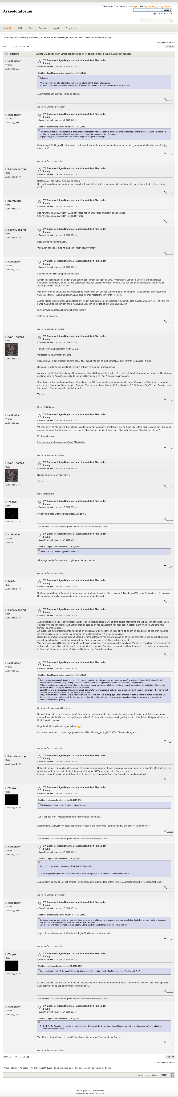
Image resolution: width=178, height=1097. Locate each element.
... (19, 46)
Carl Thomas (16, 336)
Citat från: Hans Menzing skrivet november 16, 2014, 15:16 (62, 127)
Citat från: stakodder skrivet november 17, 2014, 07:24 (60, 800)
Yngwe (12, 501)
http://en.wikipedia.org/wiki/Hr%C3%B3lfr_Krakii (60, 213)
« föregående (162, 42)
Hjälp (20, 28)
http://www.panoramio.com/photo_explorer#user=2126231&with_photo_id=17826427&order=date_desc (87, 732)
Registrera (71, 28)
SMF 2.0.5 (79, 1091)
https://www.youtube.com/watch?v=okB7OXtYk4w (61, 442)
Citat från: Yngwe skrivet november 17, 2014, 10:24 (59, 859)
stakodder (14, 60)
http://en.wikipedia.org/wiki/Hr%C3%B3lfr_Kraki (60, 216)
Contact (42, 28)
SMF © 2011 (88, 1091)
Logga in (56, 28)
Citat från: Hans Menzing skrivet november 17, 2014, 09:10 (62, 675)
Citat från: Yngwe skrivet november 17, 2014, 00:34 (59, 547)
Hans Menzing (17, 168)
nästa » (172, 42)
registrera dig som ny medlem (157, 6)
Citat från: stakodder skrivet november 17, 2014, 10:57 (60, 966)
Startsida (7, 28)
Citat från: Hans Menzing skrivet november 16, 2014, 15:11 (62, 73)
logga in (135, 6)
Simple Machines (98, 1091)
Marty (11, 580)
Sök (31, 28)
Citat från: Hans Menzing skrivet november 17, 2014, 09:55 (62, 915)
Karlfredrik (15, 200)
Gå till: (140, 1075)
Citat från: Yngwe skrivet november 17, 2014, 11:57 (59, 1019)
